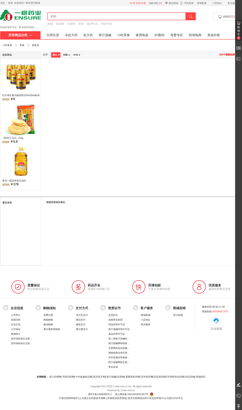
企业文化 (15, 324)
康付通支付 (82, 329)
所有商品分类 (20, 35)
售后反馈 (113, 367)
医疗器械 (105, 35)
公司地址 (15, 329)
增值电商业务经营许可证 (121, 352)
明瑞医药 (200, 376)
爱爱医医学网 (133, 376)
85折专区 (107, 23)
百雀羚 (71, 23)
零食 (22, 45)
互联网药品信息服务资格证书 (123, 348)
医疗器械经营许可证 (119, 329)
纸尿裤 (60, 23)
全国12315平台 (175, 398)
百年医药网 (147, 376)
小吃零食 (123, 35)
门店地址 (217, 3)
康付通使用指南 (51, 329)
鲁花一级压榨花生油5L (14, 180)
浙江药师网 (55, 376)
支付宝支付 (82, 315)
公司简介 (15, 315)
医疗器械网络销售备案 (120, 343)
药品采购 (190, 376)
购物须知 (49, 308)
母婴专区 (176, 35)
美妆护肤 (213, 35)
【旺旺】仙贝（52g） (13, 138)
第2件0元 (92, 23)
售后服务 (232, 3)
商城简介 (15, 334)
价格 (76, 54)
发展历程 (15, 319)
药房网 (120, 376)
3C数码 (159, 35)
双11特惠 (178, 315)
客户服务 (146, 308)
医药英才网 (99, 376)
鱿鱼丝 (35, 45)
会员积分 (113, 315)
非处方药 (71, 35)
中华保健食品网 (83, 376)
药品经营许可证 (116, 324)
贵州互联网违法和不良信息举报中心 (147, 398)
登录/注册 (141, 3)
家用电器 (142, 35)
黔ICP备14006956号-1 (100, 394)
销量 (66, 54)
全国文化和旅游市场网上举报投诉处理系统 (104, 398)
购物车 (238, 33)
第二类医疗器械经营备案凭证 (123, 338)
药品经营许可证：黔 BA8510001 (17, 27)
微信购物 (48, 324)
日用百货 (52, 35)
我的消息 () (155, 3)
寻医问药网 (68, 376)
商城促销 (179, 308)
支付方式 (82, 308)
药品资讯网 (160, 376)
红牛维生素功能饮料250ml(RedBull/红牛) (21, 95)
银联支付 (80, 324)
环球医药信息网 (175, 376)
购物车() (226, 16)
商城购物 (48, 319)
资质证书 (114, 308)
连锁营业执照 (115, 319)
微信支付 (80, 319)
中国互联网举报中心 (69, 398)
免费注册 (48, 315)
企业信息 (17, 308)
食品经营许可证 (116, 334)
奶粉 (50, 23)
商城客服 (201, 3)
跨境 (81, 23)
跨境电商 (195, 35)
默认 (56, 54)
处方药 (88, 35)
